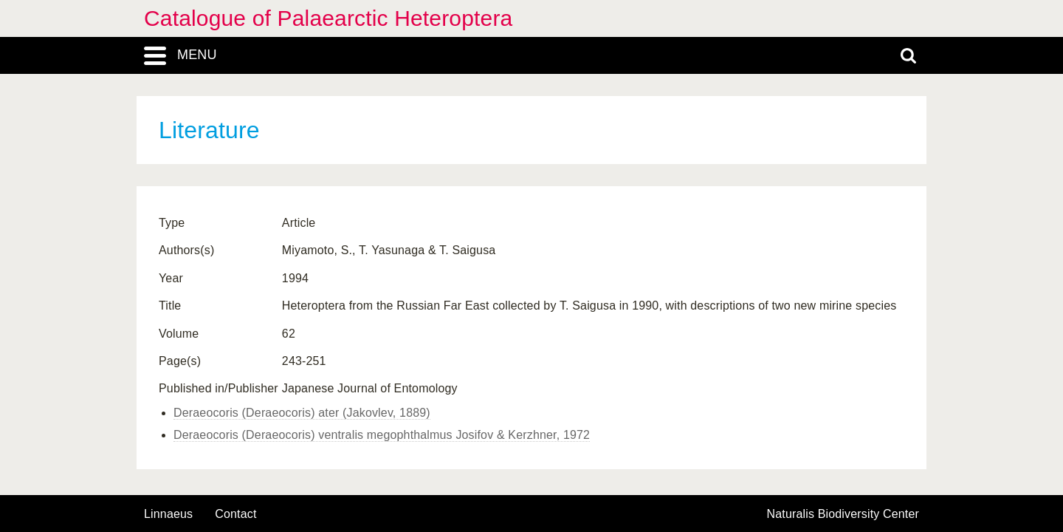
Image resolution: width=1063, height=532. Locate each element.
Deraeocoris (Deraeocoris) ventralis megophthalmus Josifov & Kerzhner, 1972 (381, 435)
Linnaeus (168, 514)
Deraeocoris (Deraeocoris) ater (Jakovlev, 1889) (301, 412)
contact (235, 514)
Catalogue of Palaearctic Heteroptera (328, 18)
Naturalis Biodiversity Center (843, 514)
